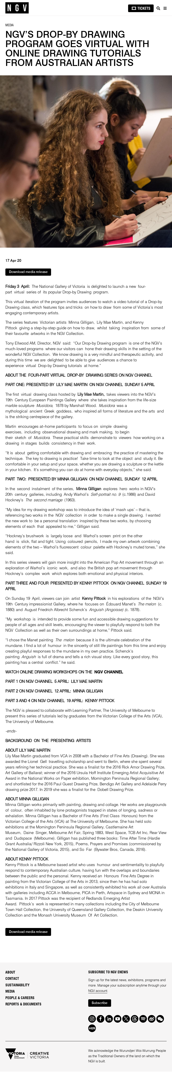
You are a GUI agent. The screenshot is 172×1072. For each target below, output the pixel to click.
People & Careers (19, 998)
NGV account (97, 991)
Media (10, 991)
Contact (12, 979)
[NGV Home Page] (17, 8)
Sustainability (17, 985)
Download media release (29, 272)
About (10, 972)
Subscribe (100, 1003)
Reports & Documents (23, 1005)
